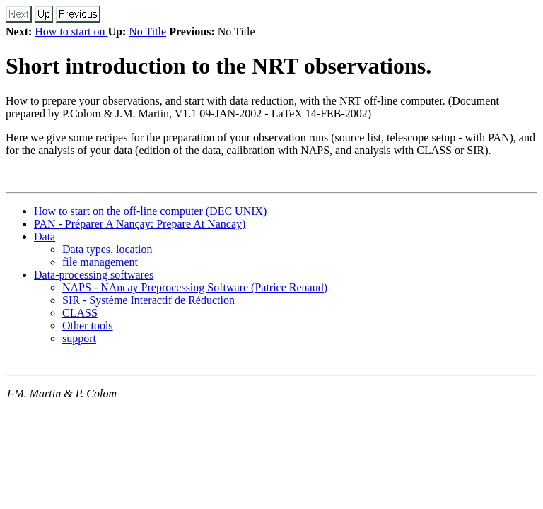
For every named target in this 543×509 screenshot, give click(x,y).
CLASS (80, 313)
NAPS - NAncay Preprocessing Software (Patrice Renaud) (194, 287)
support (79, 338)
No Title (147, 31)
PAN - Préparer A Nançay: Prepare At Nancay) (139, 224)
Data (44, 236)
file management (100, 262)
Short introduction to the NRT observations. (218, 65)
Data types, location (107, 249)
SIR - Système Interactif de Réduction (148, 300)
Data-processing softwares (93, 275)
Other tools (87, 326)
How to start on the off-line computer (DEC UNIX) (150, 211)
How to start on (71, 31)
